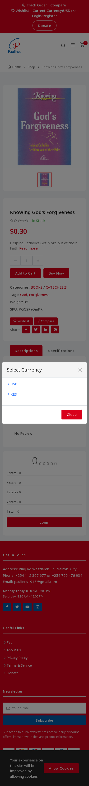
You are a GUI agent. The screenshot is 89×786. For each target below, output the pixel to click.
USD (12, 384)
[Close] (80, 370)
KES (12, 394)
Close (72, 414)
